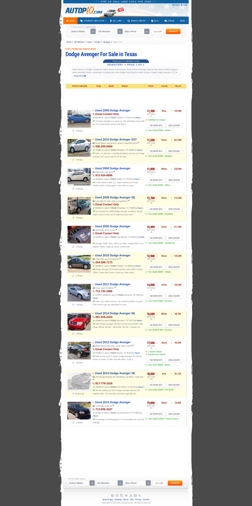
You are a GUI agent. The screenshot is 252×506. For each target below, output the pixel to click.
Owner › (138, 117)
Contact (146, 499)
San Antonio (170, 243)
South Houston (172, 419)
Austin (167, 365)
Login (185, 5)
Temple (168, 272)
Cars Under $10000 (156, 419)
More (182, 21)
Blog (155, 20)
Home (70, 20)
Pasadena (169, 214)
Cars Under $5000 (155, 301)
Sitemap (118, 499)
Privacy (138, 499)
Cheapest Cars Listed (92, 20)
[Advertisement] (126, 97)
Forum (169, 20)
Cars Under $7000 (155, 330)
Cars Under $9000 (155, 390)
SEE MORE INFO (156, 125)
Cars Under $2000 (155, 130)
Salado (168, 130)
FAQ (131, 499)
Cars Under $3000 (155, 214)
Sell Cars (116, 20)
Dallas (167, 185)
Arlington (168, 156)
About (125, 499)
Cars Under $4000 (155, 243)
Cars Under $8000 (155, 365)
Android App (108, 499)
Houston (168, 301)
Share (177, 5)
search (173, 31)
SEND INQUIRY (174, 125)
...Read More (79, 76)
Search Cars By (137, 20)
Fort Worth (169, 390)
